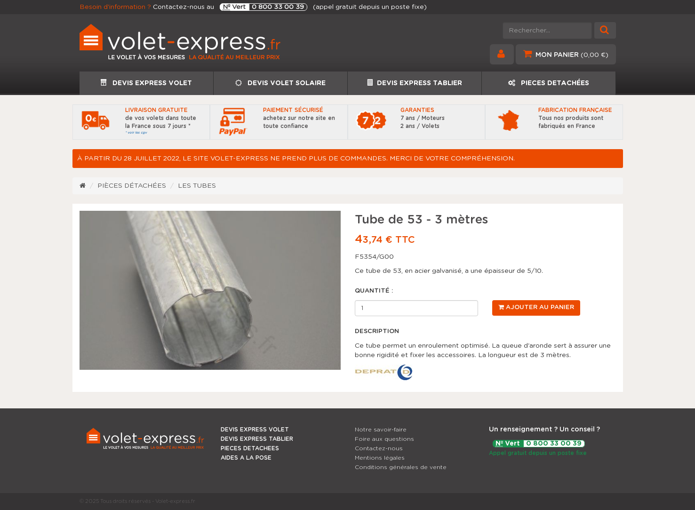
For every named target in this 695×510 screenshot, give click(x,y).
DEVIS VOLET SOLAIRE (280, 83)
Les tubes (197, 186)
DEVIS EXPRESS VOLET (146, 83)
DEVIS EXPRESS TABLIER (414, 83)
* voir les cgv (136, 132)
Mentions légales (380, 458)
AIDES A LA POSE (246, 458)
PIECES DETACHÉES (548, 83)
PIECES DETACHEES (250, 448)
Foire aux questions (384, 439)
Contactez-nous (379, 448)
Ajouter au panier (536, 307)
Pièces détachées (131, 186)
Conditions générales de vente (401, 467)
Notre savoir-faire (381, 429)
